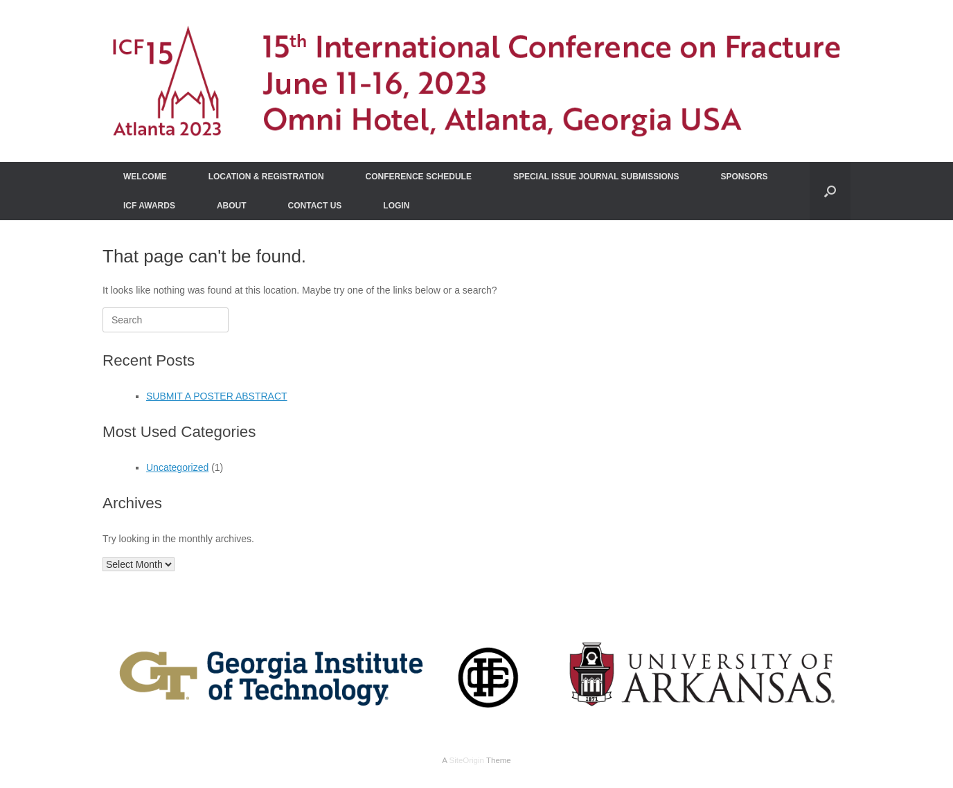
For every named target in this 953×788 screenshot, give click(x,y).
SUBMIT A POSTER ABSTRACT (216, 396)
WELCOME (145, 176)
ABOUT (232, 206)
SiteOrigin (466, 760)
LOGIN (396, 206)
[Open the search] (830, 191)
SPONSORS (744, 176)
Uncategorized (177, 467)
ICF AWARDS (149, 206)
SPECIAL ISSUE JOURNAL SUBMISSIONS (596, 176)
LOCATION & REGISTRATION (266, 176)
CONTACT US (315, 206)
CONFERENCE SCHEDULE (419, 176)
